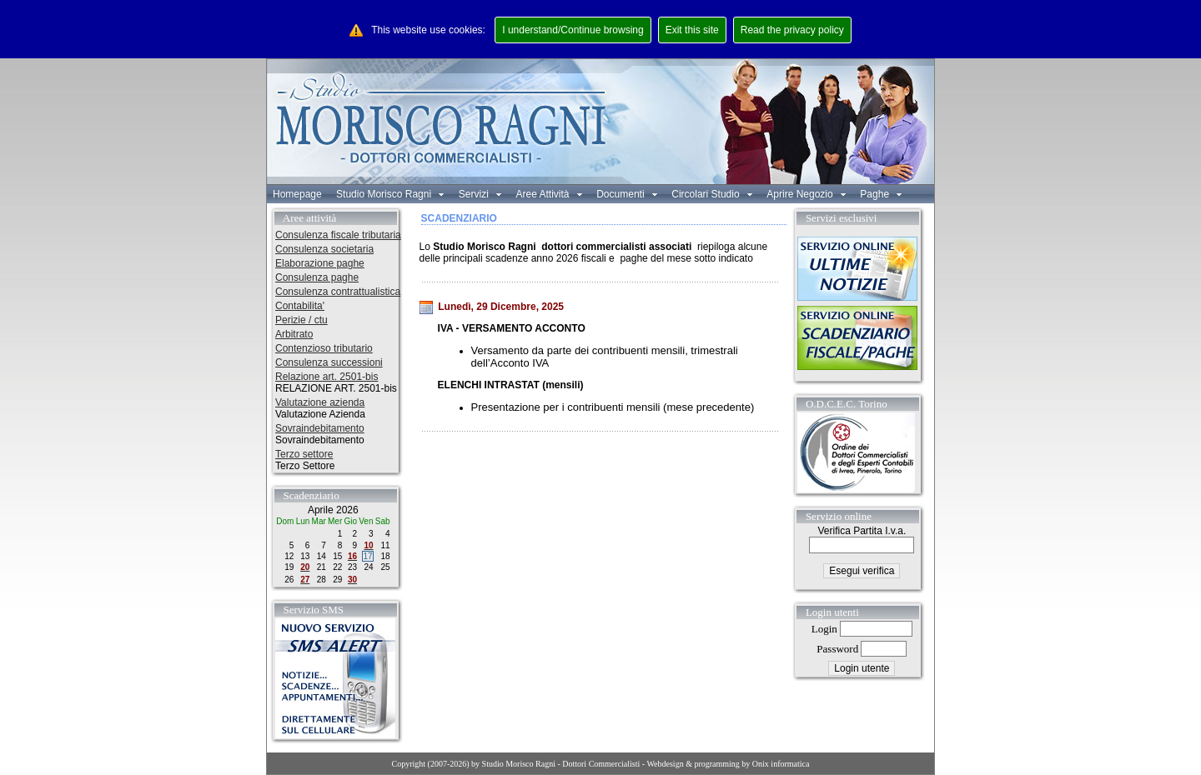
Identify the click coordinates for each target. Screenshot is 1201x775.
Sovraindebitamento (319, 428)
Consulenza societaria (324, 249)
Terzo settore (304, 454)
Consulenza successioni (329, 362)
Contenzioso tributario (324, 348)
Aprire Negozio (806, 194)
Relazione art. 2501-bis (326, 376)
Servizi (480, 194)
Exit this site (692, 30)
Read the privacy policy (792, 30)
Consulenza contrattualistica (337, 292)
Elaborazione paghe (319, 263)
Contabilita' (299, 306)
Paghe (881, 194)
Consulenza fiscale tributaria (338, 235)
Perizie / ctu (301, 320)
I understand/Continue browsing (572, 30)
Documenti (626, 194)
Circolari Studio (711, 194)
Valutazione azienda (319, 402)
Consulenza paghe (317, 277)
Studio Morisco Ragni (390, 194)
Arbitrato (294, 334)
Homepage (297, 194)
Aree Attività (548, 194)
